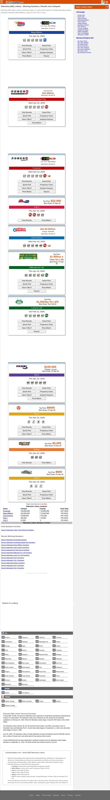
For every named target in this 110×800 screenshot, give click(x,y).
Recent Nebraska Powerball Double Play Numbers (18, 542)
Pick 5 (5, 518)
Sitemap (56, 795)
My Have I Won (83, 51)
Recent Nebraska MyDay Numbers (13, 563)
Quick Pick (27, 49)
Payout (46, 56)
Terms (63, 795)
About (38, 795)
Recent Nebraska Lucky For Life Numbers (15, 555)
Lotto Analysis (82, 18)
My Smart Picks (83, 44)
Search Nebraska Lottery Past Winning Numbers (17, 530)
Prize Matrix (26, 56)
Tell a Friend (46, 795)
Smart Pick (46, 45)
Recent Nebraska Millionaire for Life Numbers (16, 553)
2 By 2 (5, 520)
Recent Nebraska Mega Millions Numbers (15, 545)
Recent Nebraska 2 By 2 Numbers (12, 560)
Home (31, 795)
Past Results (27, 45)
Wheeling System (83, 20)
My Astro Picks (82, 41)
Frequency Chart (46, 49)
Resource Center (83, 35)
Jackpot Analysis (46, 52)
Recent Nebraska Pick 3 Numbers (12, 568)
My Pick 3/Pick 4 (83, 46)
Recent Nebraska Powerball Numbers (14, 540)
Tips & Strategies (83, 33)
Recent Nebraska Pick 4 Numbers (12, 565)
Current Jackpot (83, 28)
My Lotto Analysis (83, 47)
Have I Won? (27, 52)
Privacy (70, 795)
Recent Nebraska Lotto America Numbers (15, 547)
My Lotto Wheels (83, 43)
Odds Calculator (83, 31)
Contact (78, 795)
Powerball (6, 511)
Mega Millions (8, 513)
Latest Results (82, 23)
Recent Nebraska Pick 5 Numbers (12, 558)
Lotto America (8, 516)
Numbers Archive (83, 25)
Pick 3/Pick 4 (82, 26)
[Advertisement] (36, 73)
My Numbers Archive (84, 52)
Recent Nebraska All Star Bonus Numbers (15, 550)
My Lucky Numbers (84, 49)
